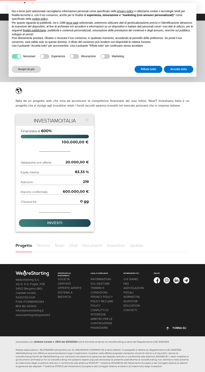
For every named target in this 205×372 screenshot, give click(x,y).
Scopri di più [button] (26, 69)
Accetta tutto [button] (178, 69)
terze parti (72, 22)
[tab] (24, 246)
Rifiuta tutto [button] (148, 69)
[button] (87, 120)
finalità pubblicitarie (34, 30)
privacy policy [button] (125, 11)
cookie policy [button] (40, 18)
